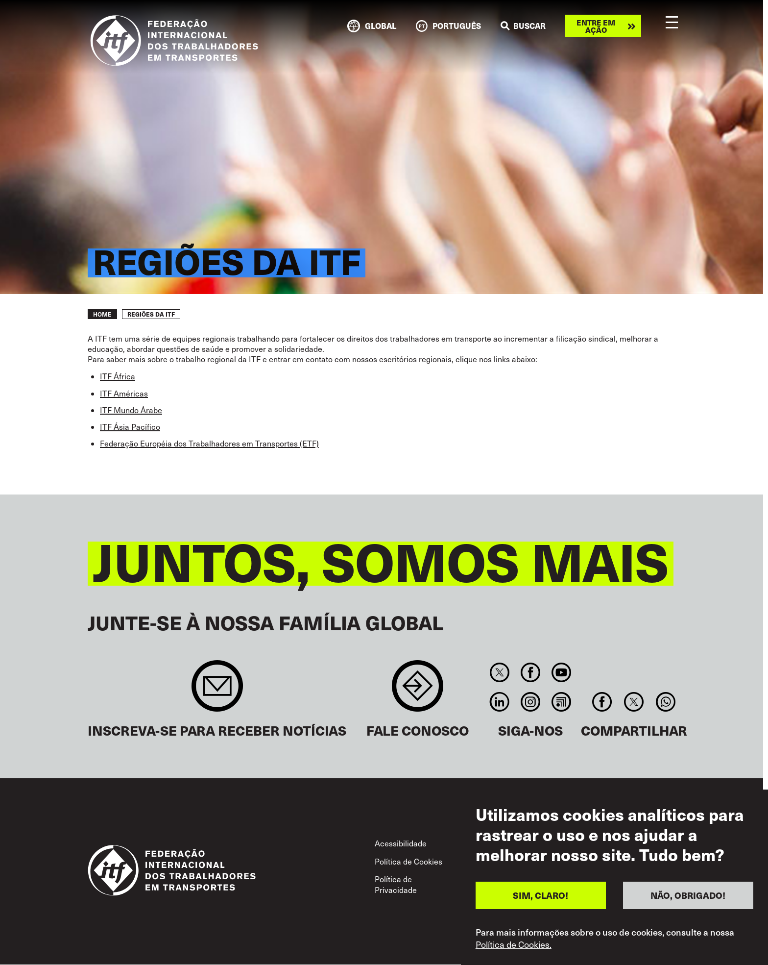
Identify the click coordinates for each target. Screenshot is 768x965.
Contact (417, 690)
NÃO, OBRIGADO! (687, 899)
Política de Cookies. (514, 948)
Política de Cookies (408, 861)
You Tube (561, 672)
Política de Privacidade (396, 884)
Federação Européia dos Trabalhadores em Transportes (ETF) (209, 443)
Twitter (499, 672)
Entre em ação (595, 26)
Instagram (530, 702)
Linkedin (499, 702)
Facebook (530, 672)
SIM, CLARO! (540, 899)
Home (102, 314)
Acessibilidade (401, 843)
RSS (561, 702)
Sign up (217, 690)
